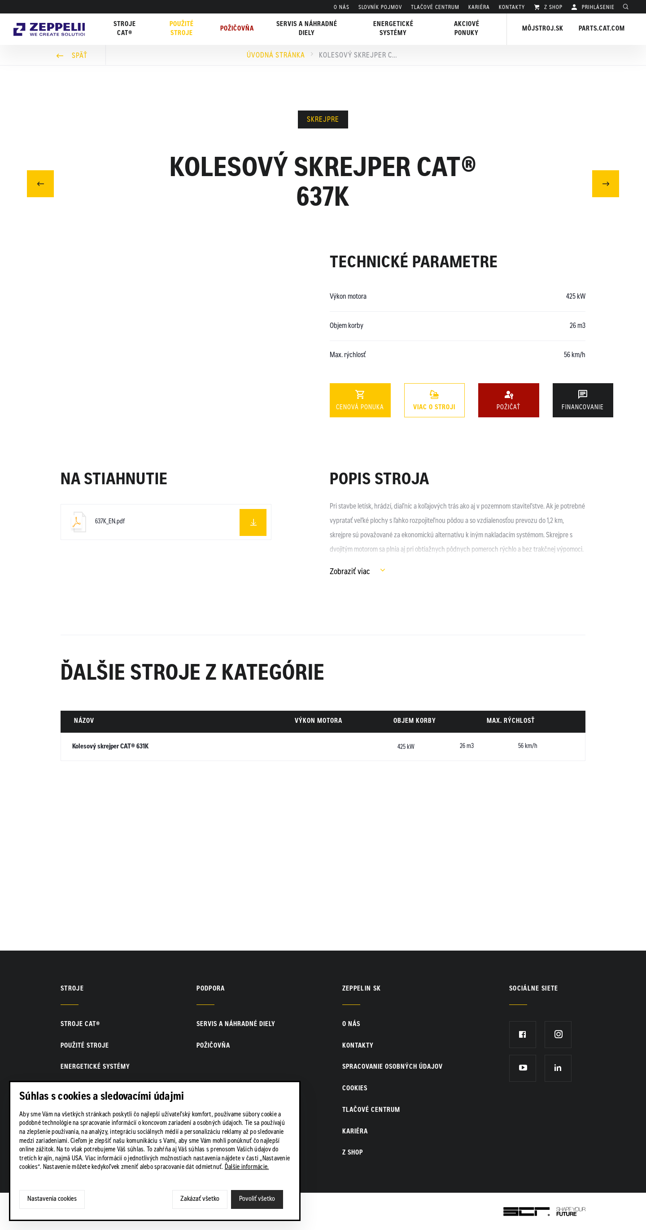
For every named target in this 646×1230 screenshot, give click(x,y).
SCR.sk (513, 1210)
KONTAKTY (512, 7)
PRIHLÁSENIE (597, 7)
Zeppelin (53, 19)
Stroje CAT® (80, 1025)
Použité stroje (188, 29)
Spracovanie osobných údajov (392, 1067)
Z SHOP (552, 7)
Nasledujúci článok (606, 183)
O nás (341, 7)
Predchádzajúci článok (40, 183)
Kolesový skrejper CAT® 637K (359, 55)
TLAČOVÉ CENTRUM (435, 7)
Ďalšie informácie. (247, 1167)
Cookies (354, 1089)
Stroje (72, 989)
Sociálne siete (534, 989)
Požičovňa (213, 1046)
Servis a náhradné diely (235, 1025)
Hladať (628, 7)
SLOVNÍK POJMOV (380, 7)
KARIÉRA (479, 7)
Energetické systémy (396, 29)
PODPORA (210, 989)
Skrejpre (323, 120)
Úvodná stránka (276, 55)
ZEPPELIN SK (361, 989)
